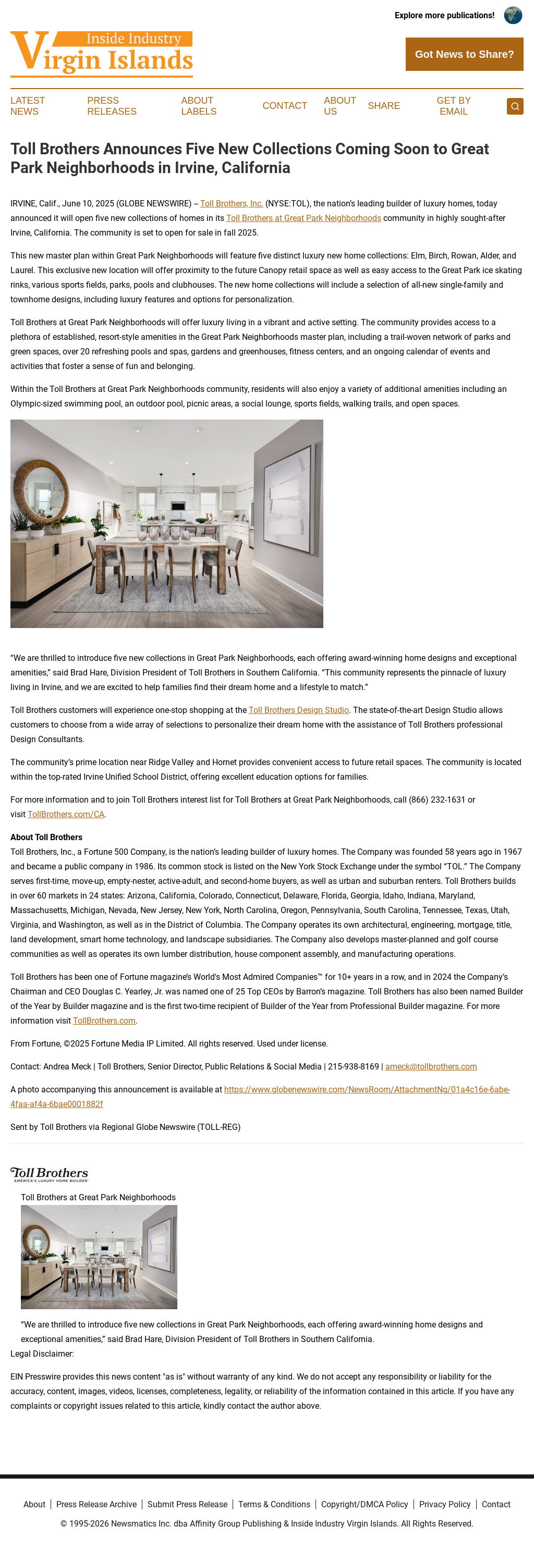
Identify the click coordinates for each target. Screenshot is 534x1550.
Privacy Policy (445, 1504)
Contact (284, 106)
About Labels (199, 106)
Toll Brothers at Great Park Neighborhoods (303, 218)
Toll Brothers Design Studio (299, 710)
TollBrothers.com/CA (66, 814)
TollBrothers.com (104, 1021)
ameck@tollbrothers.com (431, 1067)
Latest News (27, 106)
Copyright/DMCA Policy (364, 1504)
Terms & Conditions (274, 1504)
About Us (340, 106)
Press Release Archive (96, 1504)
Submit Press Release (187, 1504)
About (34, 1504)
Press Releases (112, 106)
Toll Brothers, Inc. (231, 203)
